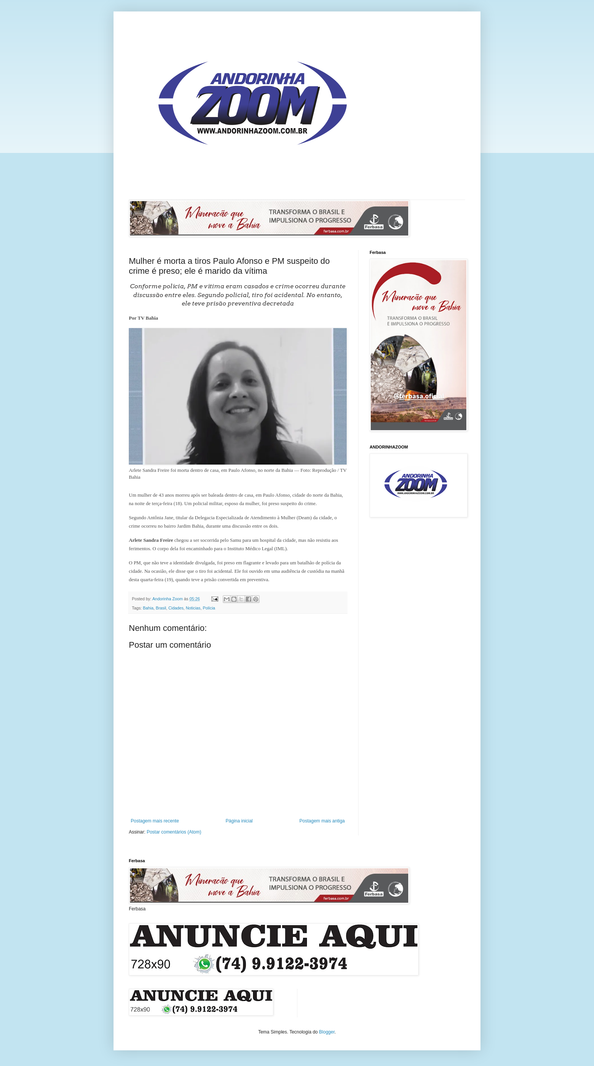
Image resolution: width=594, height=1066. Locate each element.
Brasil (161, 608)
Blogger (327, 1032)
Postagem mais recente (155, 821)
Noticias (193, 608)
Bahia (148, 608)
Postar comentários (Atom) (174, 832)
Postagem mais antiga (322, 821)
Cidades (175, 608)
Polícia (209, 608)
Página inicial (239, 821)
